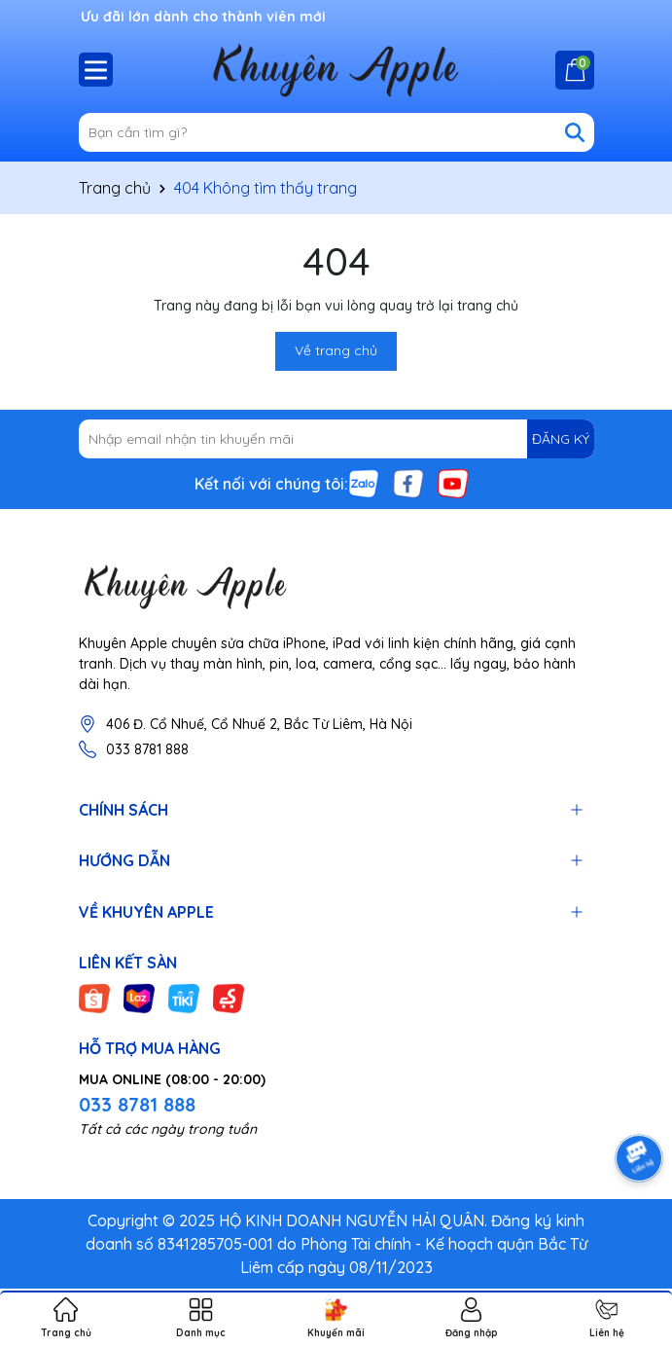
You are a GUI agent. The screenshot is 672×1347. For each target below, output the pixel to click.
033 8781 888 (147, 749)
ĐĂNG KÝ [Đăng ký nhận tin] (560, 439)
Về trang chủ (336, 350)
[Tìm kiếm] (574, 132)
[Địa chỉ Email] (336, 438)
